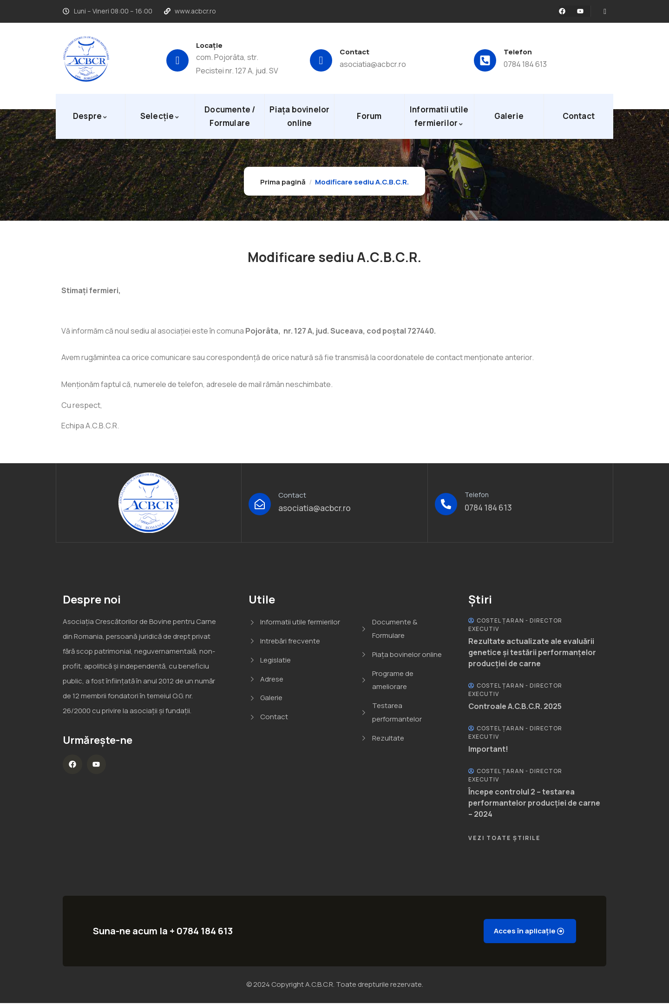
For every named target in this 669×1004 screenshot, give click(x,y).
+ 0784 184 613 (201, 931)
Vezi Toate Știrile (504, 838)
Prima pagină (283, 182)
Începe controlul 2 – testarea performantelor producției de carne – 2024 (534, 803)
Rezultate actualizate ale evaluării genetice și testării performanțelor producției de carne (532, 652)
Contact (354, 52)
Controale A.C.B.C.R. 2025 (515, 706)
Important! (488, 749)
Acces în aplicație (520, 931)
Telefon (518, 52)
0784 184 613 (525, 64)
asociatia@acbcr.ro (373, 64)
